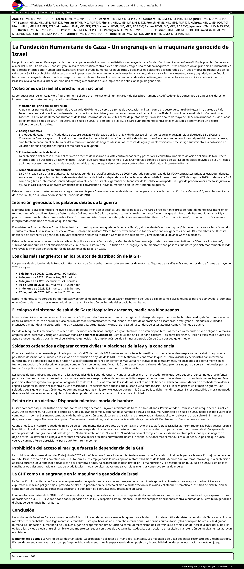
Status (69, 12)
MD (33, 19)
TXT (52, 19)
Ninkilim (228, 566)
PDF (46, 19)
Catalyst (203, 566)
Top (51, 12)
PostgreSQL (213, 566)
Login (229, 12)
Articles (23, 12)
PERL (196, 566)
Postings (33, 12)
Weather (44, 12)
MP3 (40, 19)
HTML (26, 19)
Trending (60, 12)
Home (15, 12)
